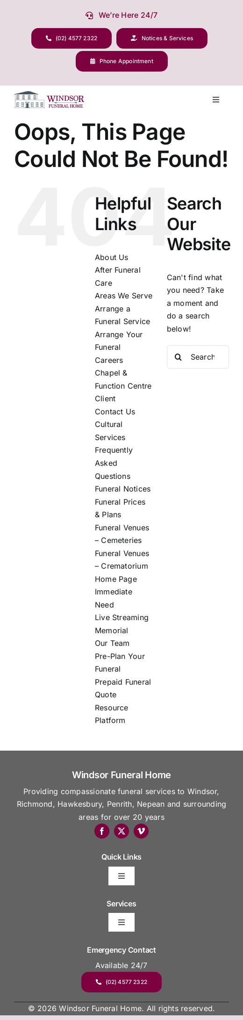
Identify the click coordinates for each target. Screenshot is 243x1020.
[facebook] (101, 831)
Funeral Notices (123, 488)
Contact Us (115, 411)
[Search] (178, 357)
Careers (109, 360)
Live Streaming (122, 617)
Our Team (112, 643)
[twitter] (121, 831)
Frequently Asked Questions (114, 462)
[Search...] (198, 357)
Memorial (112, 630)
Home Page (116, 579)
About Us (112, 257)
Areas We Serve (123, 295)
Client (105, 398)
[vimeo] (141, 831)
